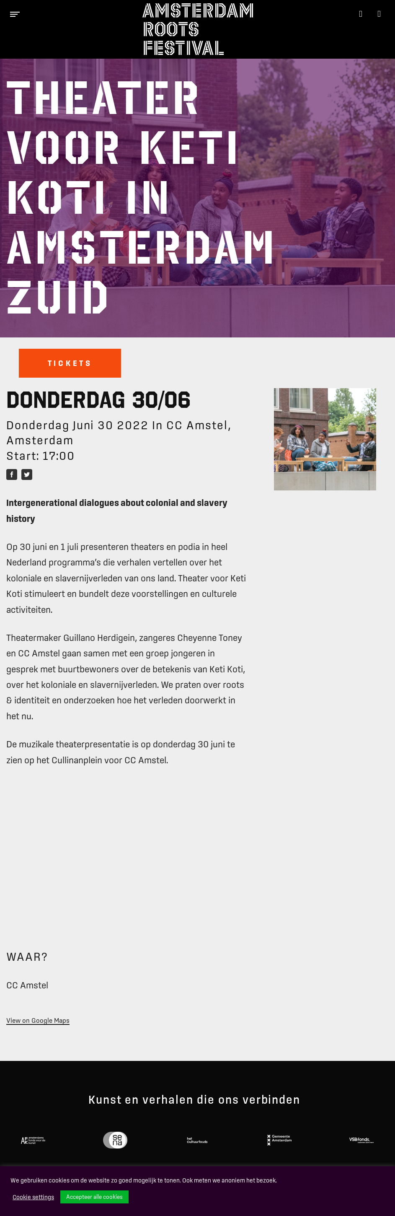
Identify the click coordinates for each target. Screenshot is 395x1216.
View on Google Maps (38, 1020)
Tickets (70, 363)
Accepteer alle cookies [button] (94, 1196)
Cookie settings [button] (33, 1197)
